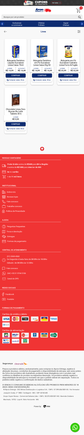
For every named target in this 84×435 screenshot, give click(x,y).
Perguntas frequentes (16, 226)
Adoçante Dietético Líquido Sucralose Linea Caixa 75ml (15, 62)
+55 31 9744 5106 (18, 273)
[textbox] (42, 17)
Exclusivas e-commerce (17, 24)
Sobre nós (11, 192)
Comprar (15, 75)
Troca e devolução (14, 231)
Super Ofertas (66, 24)
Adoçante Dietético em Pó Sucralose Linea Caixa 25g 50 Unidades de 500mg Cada (42, 65)
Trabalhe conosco (14, 206)
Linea (43, 32)
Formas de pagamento (16, 241)
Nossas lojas (12, 197)
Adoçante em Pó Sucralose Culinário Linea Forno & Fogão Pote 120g (68, 63)
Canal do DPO (13, 279)
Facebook (10, 294)
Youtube (10, 299)
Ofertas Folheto (41, 24)
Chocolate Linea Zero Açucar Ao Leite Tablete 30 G (15, 111)
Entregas (11, 236)
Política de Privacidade (15, 211)
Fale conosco (12, 201)
